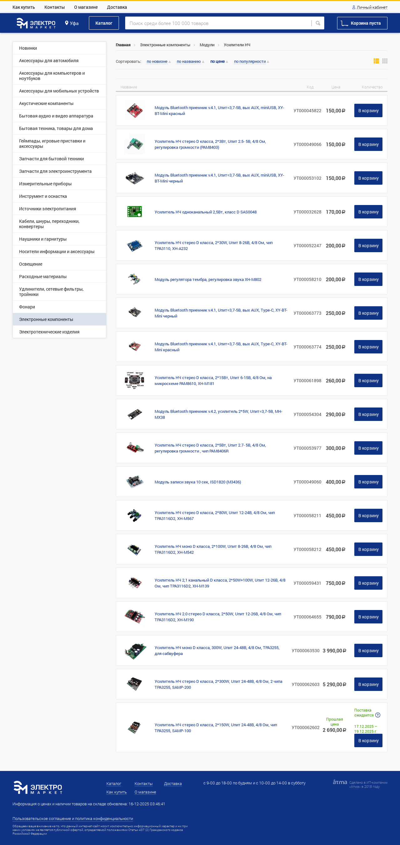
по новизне (157, 61)
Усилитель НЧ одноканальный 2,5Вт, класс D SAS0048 (206, 212)
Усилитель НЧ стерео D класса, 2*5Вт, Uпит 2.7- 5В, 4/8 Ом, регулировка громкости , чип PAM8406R (210, 448)
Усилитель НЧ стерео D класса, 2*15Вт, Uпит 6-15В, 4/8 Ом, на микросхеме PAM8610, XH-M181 (213, 380)
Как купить (24, 7)
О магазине (86, 7)
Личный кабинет (372, 7)
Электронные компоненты (165, 45)
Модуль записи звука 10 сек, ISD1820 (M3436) (198, 482)
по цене (217, 61)
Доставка (117, 7)
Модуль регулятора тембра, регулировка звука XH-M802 (208, 279)
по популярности (250, 61)
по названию (189, 61)
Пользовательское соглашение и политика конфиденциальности (73, 818)
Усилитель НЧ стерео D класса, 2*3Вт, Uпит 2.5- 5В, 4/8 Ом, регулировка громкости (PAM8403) (210, 144)
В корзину (368, 110)
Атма (355, 786)
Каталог (103, 23)
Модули (207, 45)
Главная (123, 45)
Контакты (54, 7)
